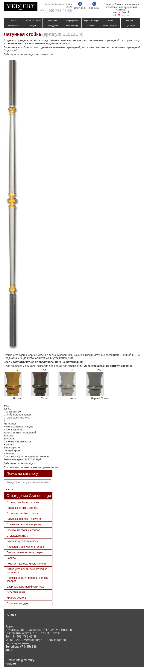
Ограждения (52, 26)
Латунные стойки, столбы (22, 507)
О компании (13, 26)
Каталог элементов (33, 21)
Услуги (33, 26)
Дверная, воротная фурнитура (25, 586)
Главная (13, 21)
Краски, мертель (17, 597)
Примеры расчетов (71, 21)
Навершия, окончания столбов (25, 546)
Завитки (11, 557)
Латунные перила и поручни (24, 518)
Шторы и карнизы (111, 26)
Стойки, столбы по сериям (23, 502)
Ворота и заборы (91, 21)
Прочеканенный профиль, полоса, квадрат (27, 579)
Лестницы (52, 21)
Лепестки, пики (16, 592)
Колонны (91, 26)
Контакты (130, 21)
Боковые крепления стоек (22, 541)
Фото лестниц (72, 26)
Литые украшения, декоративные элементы (27, 571)
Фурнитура (130, 26)
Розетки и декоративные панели (26, 563)
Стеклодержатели (17, 535)
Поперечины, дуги (18, 603)
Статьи (11, 614)
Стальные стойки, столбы (22, 513)
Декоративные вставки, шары (25, 552)
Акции (110, 21)
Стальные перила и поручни (24, 524)
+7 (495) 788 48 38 (56, 10)
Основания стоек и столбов (23, 530)
